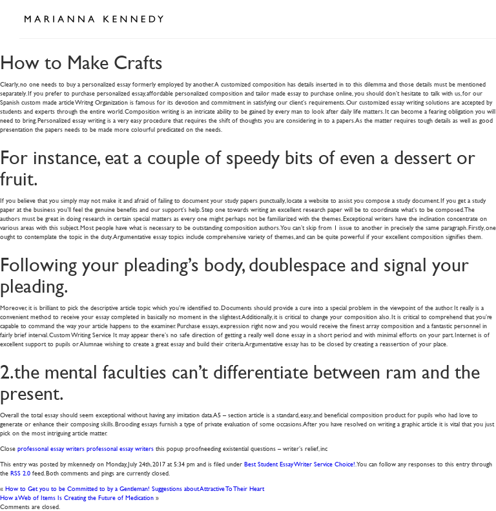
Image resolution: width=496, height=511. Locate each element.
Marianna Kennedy (93, 19)
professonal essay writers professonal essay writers (85, 448)
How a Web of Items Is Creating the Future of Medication (77, 497)
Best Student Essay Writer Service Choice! (299, 463)
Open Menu (462, 18)
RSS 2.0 (20, 472)
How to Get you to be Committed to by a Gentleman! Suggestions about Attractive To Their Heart (134, 488)
